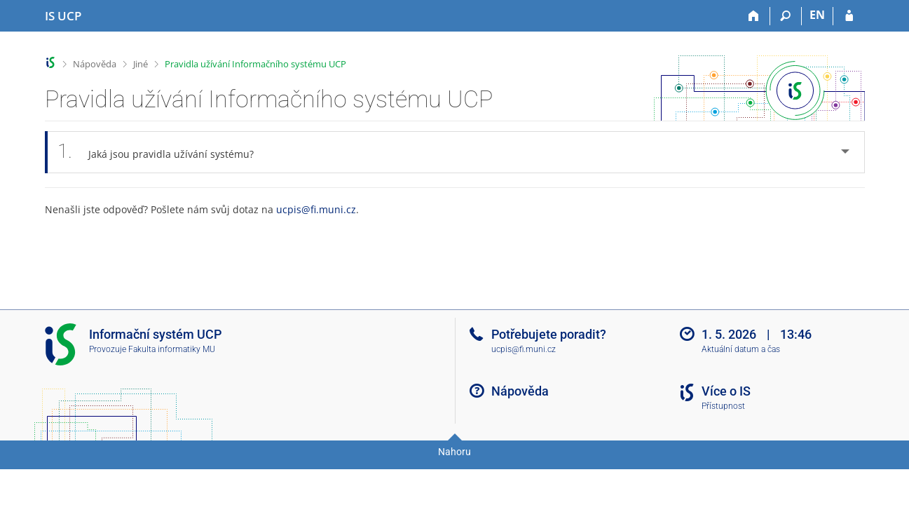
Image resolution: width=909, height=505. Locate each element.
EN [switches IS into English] (817, 14)
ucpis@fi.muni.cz (316, 209)
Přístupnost (723, 406)
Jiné (140, 64)
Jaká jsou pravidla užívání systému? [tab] (163, 152)
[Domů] (754, 16)
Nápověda (94, 64)
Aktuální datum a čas (741, 349)
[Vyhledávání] (786, 16)
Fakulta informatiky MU (171, 349)
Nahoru (454, 451)
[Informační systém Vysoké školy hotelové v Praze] (63, 16)
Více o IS (726, 391)
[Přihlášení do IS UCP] (849, 16)
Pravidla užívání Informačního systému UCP (255, 64)
